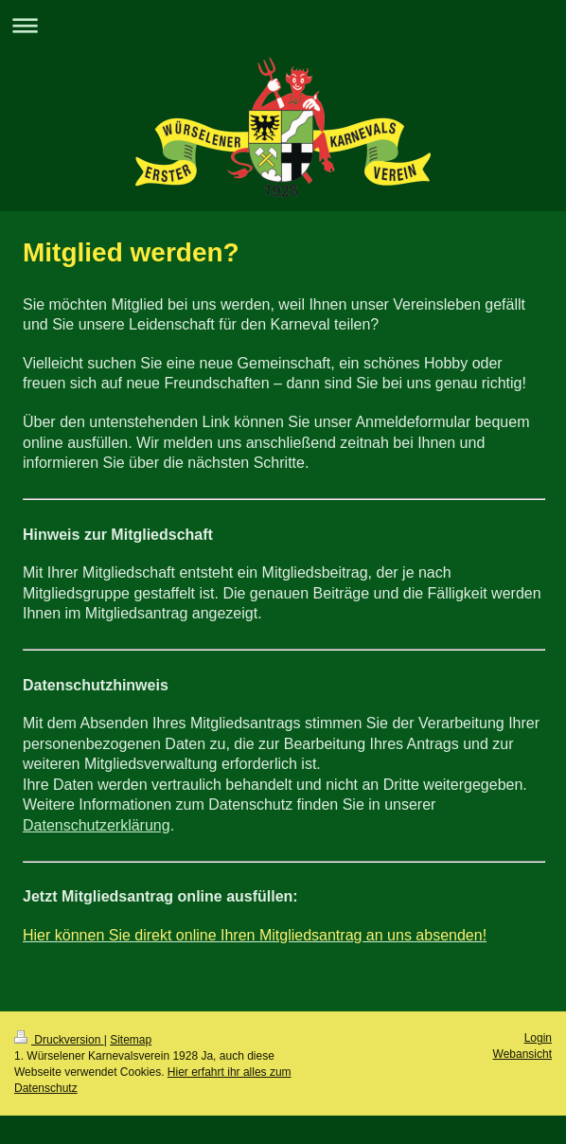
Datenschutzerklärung (96, 825)
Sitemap (130, 1039)
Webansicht (522, 1054)
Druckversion (59, 1039)
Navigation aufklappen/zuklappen (283, 25)
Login (538, 1038)
